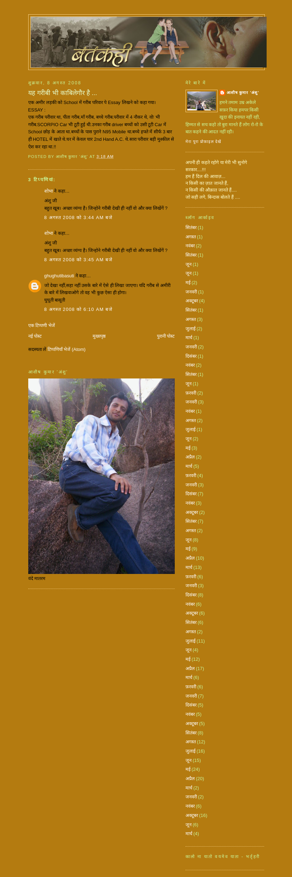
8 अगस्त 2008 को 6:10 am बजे (78, 309)
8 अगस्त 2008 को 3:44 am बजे (78, 217)
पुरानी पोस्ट (166, 336)
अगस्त (190, 236)
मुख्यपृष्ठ (99, 336)
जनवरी (191, 291)
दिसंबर (191, 356)
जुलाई (190, 328)
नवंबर (190, 245)
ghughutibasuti (59, 275)
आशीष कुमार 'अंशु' (243, 92)
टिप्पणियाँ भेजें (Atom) (67, 349)
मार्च (188, 337)
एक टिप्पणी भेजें (41, 325)
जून (188, 264)
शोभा (48, 191)
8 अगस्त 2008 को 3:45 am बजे (78, 259)
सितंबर (191, 227)
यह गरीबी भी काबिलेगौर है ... (62, 92)
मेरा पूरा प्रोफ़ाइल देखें (203, 141)
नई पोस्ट (35, 336)
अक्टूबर (191, 300)
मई (187, 282)
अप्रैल (190, 457)
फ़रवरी (190, 393)
